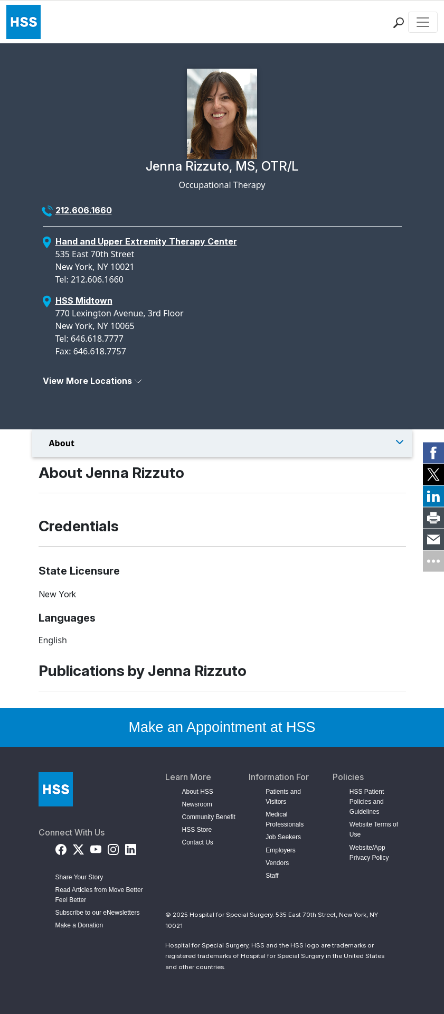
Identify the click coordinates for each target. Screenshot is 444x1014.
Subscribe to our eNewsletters (97, 912)
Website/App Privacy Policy (369, 852)
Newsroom (197, 804)
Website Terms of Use (373, 829)
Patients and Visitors (283, 796)
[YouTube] (95, 847)
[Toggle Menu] (222, 443)
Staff (272, 875)
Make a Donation (79, 925)
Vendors (277, 863)
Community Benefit (208, 817)
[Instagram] (113, 847)
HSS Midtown (83, 300)
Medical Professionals (285, 819)
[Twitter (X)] (78, 847)
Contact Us (197, 842)
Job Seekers (283, 837)
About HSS (197, 791)
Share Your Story (79, 877)
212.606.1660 (83, 210)
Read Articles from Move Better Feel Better (99, 895)
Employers (281, 850)
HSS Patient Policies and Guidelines (366, 801)
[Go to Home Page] (56, 789)
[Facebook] (61, 847)
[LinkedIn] (130, 847)
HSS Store (197, 829)
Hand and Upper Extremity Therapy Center (146, 241)
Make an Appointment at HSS (221, 727)
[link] (433, 453)
